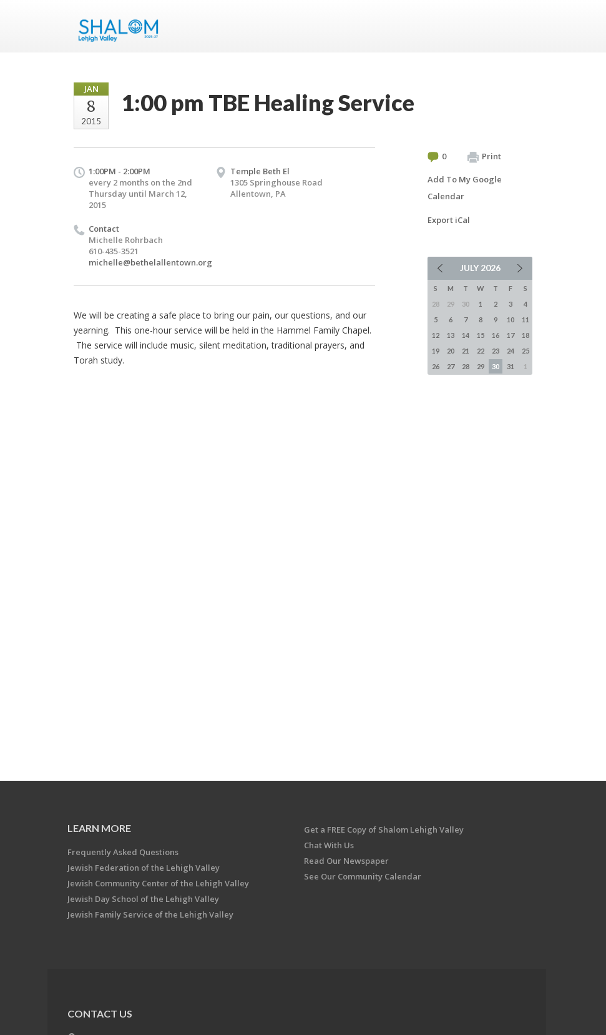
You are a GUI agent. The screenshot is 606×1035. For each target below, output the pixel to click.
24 (510, 351)
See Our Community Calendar (362, 876)
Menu (518, 26)
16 (495, 335)
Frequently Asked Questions (122, 852)
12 (435, 335)
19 (435, 351)
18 (525, 335)
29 (480, 366)
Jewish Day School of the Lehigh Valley (143, 898)
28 (465, 366)
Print (484, 157)
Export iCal (449, 219)
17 (510, 335)
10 (510, 319)
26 (435, 366)
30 (495, 366)
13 (450, 335)
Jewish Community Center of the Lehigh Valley (158, 883)
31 (510, 366)
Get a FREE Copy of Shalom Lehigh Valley (384, 829)
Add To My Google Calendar (465, 188)
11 (525, 319)
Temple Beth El (260, 171)
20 (450, 351)
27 (450, 366)
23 (495, 351)
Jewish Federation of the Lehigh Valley (143, 867)
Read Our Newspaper (346, 860)
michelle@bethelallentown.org (150, 262)
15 (480, 335)
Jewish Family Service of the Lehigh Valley (150, 914)
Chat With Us (329, 845)
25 (525, 351)
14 (465, 335)
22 (480, 351)
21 (465, 351)
